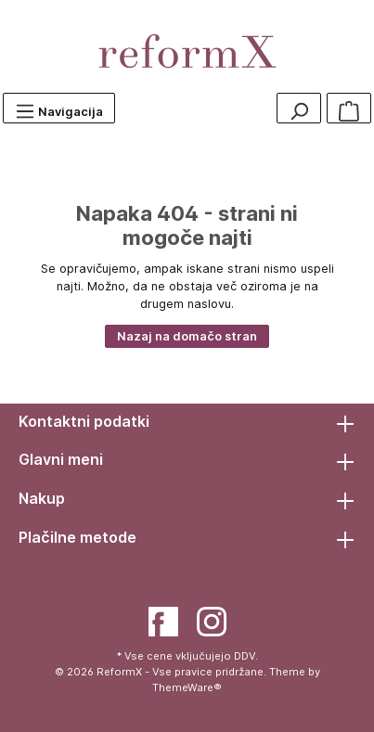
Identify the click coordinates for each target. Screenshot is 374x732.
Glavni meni (61, 459)
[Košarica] (349, 108)
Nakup (42, 498)
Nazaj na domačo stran (187, 336)
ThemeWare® (187, 687)
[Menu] (59, 108)
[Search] (299, 108)
